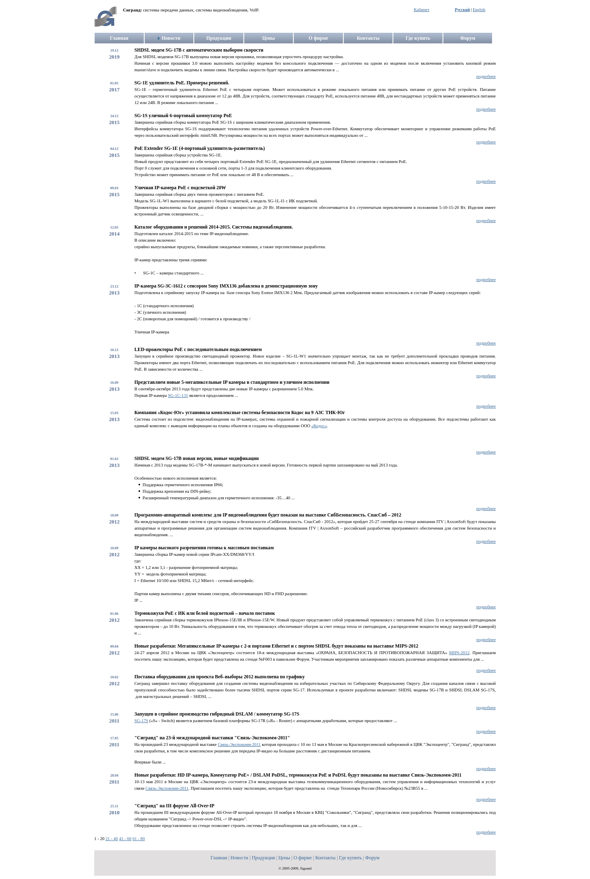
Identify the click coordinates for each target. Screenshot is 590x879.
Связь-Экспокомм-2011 (239, 744)
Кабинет (421, 9)
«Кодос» (319, 426)
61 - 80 (138, 838)
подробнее (486, 76)
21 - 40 (112, 838)
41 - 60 (125, 838)
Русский (462, 9)
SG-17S (141, 720)
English (479, 9)
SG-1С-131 (178, 395)
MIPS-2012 (459, 652)
